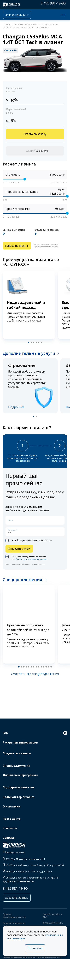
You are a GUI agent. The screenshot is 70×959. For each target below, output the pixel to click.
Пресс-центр (12, 817)
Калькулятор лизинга (18, 795)
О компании (11, 805)
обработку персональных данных (32, 564)
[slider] (24, 180)
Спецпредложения (23, 585)
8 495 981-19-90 (53, 3)
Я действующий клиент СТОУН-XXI (28, 544)
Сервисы (9, 836)
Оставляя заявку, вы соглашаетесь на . (27, 563)
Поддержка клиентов (18, 786)
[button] (28, 344)
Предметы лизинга (17, 752)
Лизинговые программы (20, 773)
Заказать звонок (18, 896)
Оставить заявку (35, 135)
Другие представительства (18, 879)
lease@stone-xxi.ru (15, 850)
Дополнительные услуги (29, 355)
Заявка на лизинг (19, 15)
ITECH (45, 916)
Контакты (10, 827)
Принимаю (35, 948)
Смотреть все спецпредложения (35, 679)
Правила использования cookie (14, 915)
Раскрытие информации (20, 741)
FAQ (5, 731)
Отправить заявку (20, 553)
